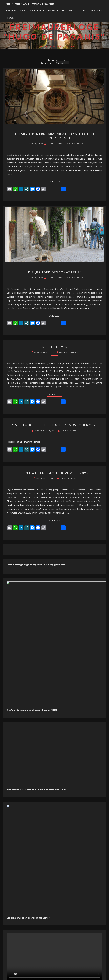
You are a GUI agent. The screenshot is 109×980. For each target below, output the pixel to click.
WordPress (62, 974)
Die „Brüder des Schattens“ (54, 272)
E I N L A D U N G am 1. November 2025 (54, 473)
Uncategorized (15, 957)
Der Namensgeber (56, 10)
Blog (84, 10)
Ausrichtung (36, 10)
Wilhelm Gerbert (68, 352)
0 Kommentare (75, 143)
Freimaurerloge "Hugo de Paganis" (31, 3)
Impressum (10, 18)
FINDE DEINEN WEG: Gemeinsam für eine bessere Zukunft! (36, 769)
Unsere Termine (54, 346)
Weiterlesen (55, 181)
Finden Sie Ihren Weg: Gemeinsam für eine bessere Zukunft (55, 136)
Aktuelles (73, 10)
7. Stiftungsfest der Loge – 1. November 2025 (54, 425)
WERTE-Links (96, 10)
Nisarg (82, 974)
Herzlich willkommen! (16, 10)
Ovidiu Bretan (55, 143)
